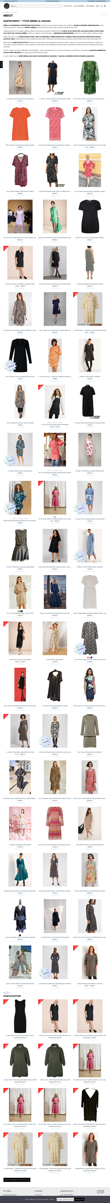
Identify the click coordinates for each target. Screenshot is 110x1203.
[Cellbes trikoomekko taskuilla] (90, 361)
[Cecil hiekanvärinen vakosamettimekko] (90, 829)
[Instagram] (102, 1192)
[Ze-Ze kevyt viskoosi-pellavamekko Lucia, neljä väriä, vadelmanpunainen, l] (90, 1065)
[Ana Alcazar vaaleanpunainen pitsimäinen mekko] (20, 222)
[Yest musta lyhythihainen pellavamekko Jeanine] (55, 551)
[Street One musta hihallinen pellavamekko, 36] (55, 1020)
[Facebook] (98, 1192)
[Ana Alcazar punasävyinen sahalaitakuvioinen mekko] (90, 782)
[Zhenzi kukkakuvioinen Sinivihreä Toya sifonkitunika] (20, 504)
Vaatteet (14, 12)
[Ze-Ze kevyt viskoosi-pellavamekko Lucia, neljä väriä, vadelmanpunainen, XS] (55, 1109)
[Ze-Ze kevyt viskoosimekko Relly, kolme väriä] (90, 643)
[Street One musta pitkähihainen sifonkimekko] (55, 268)
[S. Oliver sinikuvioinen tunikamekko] (20, 456)
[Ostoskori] (102, 6)
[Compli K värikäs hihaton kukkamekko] (20, 83)
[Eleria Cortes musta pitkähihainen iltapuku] (55, 597)
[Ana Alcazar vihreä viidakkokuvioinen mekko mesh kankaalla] (90, 83)
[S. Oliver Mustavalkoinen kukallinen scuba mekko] (55, 736)
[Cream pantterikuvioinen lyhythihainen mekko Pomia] (55, 875)
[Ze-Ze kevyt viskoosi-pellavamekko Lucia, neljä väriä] (55, 504)
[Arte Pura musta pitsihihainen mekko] (55, 690)
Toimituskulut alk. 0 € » (10, 1)
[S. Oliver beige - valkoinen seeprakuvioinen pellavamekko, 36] (55, 1153)
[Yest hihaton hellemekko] (55, 643)
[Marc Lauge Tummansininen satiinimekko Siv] (55, 314)
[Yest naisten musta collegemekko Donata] (20, 361)
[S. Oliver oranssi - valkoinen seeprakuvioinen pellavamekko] (55, 361)
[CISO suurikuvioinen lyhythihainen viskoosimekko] (90, 129)
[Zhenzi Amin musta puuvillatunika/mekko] (90, 222)
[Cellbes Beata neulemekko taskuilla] (90, 968)
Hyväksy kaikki (79, 1199)
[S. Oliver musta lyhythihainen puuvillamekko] (90, 408)
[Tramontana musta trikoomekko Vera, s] (20, 1020)
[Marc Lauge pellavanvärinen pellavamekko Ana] (90, 597)
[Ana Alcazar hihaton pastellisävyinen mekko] (90, 875)
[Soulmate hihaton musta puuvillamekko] (20, 551)
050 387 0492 (68, 1195)
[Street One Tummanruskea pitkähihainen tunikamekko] (90, 921)
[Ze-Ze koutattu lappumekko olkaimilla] (55, 408)
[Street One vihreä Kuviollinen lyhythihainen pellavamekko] (55, 222)
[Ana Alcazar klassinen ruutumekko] (90, 736)
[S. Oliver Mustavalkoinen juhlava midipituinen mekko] (55, 175)
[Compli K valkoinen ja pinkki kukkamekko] (90, 456)
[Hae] (36, 6)
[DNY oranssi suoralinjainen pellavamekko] (20, 129)
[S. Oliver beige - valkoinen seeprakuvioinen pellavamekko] (90, 314)
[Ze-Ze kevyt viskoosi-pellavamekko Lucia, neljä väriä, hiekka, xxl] (20, 1109)
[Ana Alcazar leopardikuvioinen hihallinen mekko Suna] (20, 314)
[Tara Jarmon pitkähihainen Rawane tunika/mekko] (20, 690)
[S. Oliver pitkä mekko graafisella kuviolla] (20, 736)
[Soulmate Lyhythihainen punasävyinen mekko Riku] (55, 129)
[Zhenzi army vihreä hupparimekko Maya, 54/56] (20, 1065)
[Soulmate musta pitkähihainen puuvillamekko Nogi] (20, 782)
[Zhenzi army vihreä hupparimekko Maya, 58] (55, 1065)
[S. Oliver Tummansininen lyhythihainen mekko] (55, 83)
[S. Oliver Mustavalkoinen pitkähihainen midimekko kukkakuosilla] (55, 968)
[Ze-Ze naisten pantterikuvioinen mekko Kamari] (55, 782)
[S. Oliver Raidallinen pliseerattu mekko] (90, 268)
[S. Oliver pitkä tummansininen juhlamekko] (55, 921)
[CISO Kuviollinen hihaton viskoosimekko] (20, 408)
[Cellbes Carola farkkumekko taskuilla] (90, 551)
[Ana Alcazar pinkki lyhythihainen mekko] (20, 175)
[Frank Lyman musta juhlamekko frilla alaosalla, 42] (90, 1109)
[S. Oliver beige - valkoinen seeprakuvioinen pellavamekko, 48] (20, 1153)
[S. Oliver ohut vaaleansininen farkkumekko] (90, 504)
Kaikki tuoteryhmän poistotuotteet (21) (17, 1180)
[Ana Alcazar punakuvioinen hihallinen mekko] (90, 175)
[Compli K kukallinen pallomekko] (20, 829)
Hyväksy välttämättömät (65, 1199)
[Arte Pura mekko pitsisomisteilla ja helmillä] (20, 921)
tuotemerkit (79, 6)
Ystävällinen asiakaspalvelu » (97, 1)
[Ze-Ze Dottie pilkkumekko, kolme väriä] (20, 597)
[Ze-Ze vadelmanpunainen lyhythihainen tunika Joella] (55, 456)
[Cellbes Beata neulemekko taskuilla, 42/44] (90, 1153)
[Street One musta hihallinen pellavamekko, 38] (90, 1020)
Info (98, 6)
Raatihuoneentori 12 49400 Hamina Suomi (10, 1195)
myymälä (90, 6)
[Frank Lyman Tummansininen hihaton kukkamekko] (90, 690)
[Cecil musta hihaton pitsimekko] (20, 643)
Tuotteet (68, 6)
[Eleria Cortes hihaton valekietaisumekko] (20, 968)
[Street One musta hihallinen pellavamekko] (20, 268)
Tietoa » (52, 1199)
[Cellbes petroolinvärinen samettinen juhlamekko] (20, 875)
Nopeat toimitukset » (53, 1)
